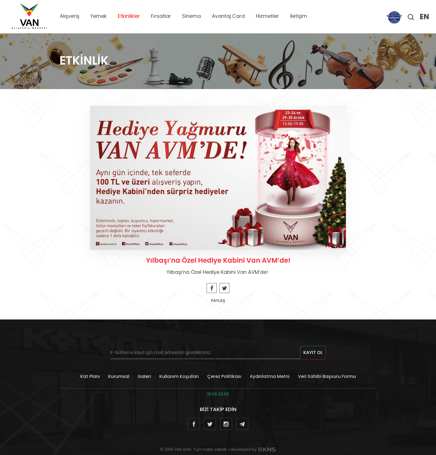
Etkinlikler (129, 16)
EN (424, 17)
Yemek (98, 16)
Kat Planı (90, 376)
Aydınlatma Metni (269, 376)
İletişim (298, 16)
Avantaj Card (228, 16)
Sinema (191, 16)
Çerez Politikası (224, 376)
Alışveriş (69, 16)
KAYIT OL (313, 352)
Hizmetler (267, 16)
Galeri (144, 376)
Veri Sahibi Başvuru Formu (327, 376)
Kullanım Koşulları (179, 376)
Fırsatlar (161, 16)
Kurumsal (118, 376)
